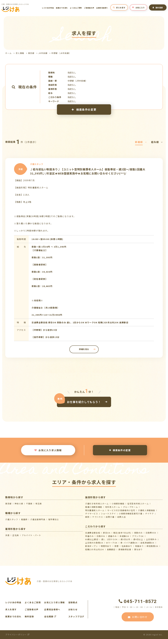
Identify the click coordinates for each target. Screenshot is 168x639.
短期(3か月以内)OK (94, 549)
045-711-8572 (138, 601)
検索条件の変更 (84, 109)
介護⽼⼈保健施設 (146, 510)
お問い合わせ (137, 617)
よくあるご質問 (76, 8)
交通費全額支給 (92, 532)
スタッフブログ (76, 616)
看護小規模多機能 (93, 507)
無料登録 (158, 7)
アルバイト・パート (31, 535)
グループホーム (130, 507)
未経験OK (124, 536)
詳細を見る (84, 349)
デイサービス (91, 513)
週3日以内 (125, 539)
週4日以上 (138, 539)
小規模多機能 (118, 503)
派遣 (7, 535)
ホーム (8, 53)
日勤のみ (101, 536)
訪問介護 (110, 517)
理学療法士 (53, 519)
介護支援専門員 (37, 519)
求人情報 (20, 53)
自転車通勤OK (147, 542)
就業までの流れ (62, 8)
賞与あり (138, 549)
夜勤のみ (138, 532)
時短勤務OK (152, 546)
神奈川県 (19, 503)
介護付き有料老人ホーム (97, 503)
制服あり (139, 546)
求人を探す (119, 7)
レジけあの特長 (48, 8)
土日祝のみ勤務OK (94, 542)
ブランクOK (138, 536)
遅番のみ (112, 536)
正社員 (15, 535)
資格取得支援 (124, 549)
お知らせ (72, 609)
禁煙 (116, 546)
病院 (87, 517)
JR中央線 (42, 53)
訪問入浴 (121, 517)
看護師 (24, 519)
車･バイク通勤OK (129, 542)
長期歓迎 (111, 549)
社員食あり (127, 546)
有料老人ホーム (112, 507)
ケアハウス (97, 517)
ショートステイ (108, 513)
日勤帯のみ (151, 532)
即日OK (106, 532)
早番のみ (89, 536)
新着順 (141, 142)
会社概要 (50, 616)
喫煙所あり (106, 546)
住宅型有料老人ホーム (138, 503)
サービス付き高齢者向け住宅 (121, 510)
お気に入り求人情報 (48, 450)
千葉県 (29, 503)
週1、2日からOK (109, 539)
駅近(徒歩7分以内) (122, 532)
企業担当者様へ (102, 8)
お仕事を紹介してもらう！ (84, 402)
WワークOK (112, 542)
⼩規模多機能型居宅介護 (130, 513)
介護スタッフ (11, 519)
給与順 (157, 142)
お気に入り (138, 7)
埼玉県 (38, 503)
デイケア (149, 513)
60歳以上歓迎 (91, 539)
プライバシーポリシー (17, 634)
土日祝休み (151, 539)
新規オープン (91, 546)
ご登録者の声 (89, 8)
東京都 (31, 53)
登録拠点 (72, 602)
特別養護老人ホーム (94, 510)
